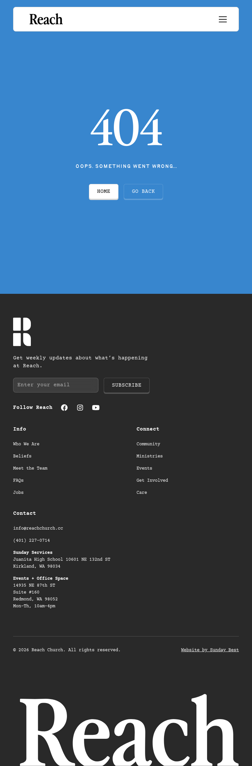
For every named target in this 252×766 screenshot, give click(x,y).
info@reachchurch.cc (38, 528)
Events (144, 468)
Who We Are (26, 444)
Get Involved (152, 480)
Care (141, 492)
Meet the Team (30, 468)
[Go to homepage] (45, 19)
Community (148, 444)
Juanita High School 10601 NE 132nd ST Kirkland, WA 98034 (63, 559)
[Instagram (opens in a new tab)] (80, 407)
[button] (221, 19)
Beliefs (22, 456)
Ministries (149, 456)
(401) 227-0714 (31, 540)
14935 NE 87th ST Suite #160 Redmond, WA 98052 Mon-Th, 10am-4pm (40, 592)
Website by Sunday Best (210, 650)
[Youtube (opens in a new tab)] (96, 407)
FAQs (18, 480)
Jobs (18, 492)
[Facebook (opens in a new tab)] (64, 407)
